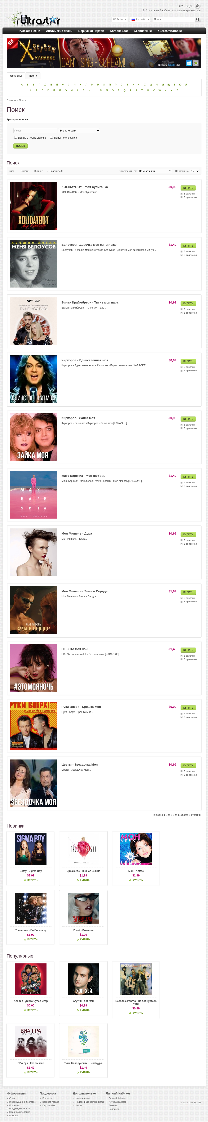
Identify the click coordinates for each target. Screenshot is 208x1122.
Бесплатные (143, 31)
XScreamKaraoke (170, 31)
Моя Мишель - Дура (77, 533)
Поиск (22, 100)
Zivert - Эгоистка (79, 930)
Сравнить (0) (56, 171)
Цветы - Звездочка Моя (80, 764)
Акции (79, 1105)
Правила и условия (19, 1112)
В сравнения (190, 197)
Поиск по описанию (65, 137)
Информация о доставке (22, 1102)
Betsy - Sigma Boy (29, 871)
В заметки (189, 193)
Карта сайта (49, 1105)
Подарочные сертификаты (90, 1102)
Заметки (113, 1105)
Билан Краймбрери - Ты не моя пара (90, 302)
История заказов (118, 1102)
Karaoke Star (119, 31)
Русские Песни (29, 31)
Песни (33, 75)
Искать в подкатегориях (32, 137)
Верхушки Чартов (91, 31)
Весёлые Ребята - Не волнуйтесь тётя (129, 1003)
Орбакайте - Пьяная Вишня (79, 871)
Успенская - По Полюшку (29, 930)
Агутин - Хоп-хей (79, 1001)
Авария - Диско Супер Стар (29, 1001)
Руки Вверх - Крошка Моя (81, 706)
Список (24, 171)
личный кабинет (162, 10)
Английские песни (59, 31)
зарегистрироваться (188, 10)
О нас (12, 1098)
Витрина (38, 171)
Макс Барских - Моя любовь (83, 475)
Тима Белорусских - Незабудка (79, 1063)
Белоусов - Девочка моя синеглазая (90, 244)
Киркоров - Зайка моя (78, 418)
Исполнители (83, 1098)
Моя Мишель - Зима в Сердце (85, 591)
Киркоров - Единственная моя (85, 360)
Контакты (48, 1098)
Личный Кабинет (117, 1098)
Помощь (13, 1115)
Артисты (16, 75)
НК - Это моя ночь (75, 649)
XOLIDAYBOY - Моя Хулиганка (85, 187)
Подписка (114, 1109)
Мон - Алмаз (129, 871)
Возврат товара (51, 1102)
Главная (11, 100)
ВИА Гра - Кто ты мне (29, 1063)
